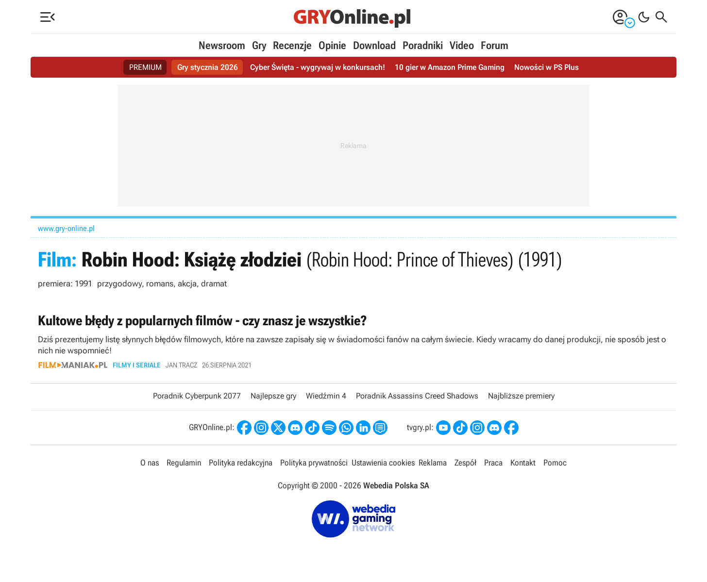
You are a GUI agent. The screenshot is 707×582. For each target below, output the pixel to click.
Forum (494, 45)
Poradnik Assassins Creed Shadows (417, 395)
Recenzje (292, 45)
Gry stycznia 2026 (207, 67)
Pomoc (555, 462)
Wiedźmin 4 (326, 395)
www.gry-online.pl (66, 228)
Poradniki (423, 45)
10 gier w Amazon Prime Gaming (450, 67)
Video (462, 45)
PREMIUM (145, 67)
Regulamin (184, 462)
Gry (259, 45)
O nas (149, 462)
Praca (493, 462)
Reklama (433, 462)
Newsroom (222, 45)
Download (374, 45)
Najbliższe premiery (521, 395)
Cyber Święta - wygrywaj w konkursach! (317, 67)
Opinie (332, 45)
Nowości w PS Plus (546, 67)
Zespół (465, 462)
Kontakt (523, 462)
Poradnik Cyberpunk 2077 (197, 395)
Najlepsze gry (273, 395)
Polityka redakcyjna (240, 462)
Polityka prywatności (314, 462)
